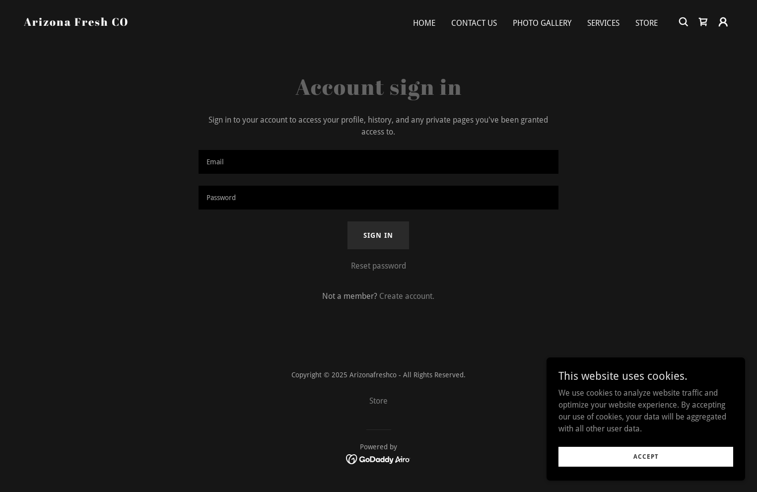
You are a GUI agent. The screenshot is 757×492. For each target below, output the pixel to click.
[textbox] (378, 162)
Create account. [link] (406, 296)
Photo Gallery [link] (542, 23)
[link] (76, 23)
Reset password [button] (378, 266)
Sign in (378, 235)
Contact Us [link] (474, 23)
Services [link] (603, 23)
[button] (723, 22)
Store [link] (646, 23)
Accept (646, 456)
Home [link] (424, 23)
